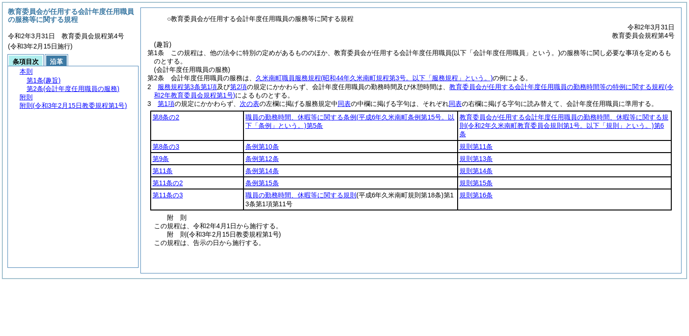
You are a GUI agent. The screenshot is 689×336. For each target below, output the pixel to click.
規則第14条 (476, 171)
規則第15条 (476, 183)
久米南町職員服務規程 (374, 78)
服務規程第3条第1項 (187, 87)
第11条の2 (168, 183)
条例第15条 (262, 183)
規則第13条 (476, 158)
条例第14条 (262, 171)
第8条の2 (166, 117)
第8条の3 (166, 146)
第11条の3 (168, 195)
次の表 (249, 103)
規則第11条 (476, 146)
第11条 (163, 171)
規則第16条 (476, 195)
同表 (344, 103)
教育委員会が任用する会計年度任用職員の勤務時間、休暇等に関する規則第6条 (563, 125)
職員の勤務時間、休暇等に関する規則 (300, 195)
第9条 (161, 158)
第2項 (238, 87)
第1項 (166, 103)
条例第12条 (262, 158)
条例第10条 (262, 146)
